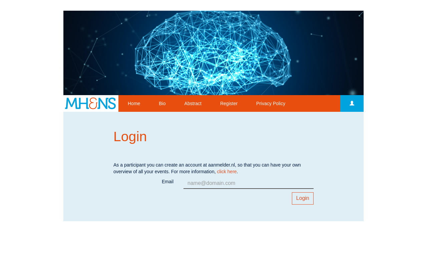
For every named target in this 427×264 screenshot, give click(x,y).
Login (302, 198)
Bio (162, 103)
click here (227, 171)
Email (167, 181)
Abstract (192, 103)
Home (134, 103)
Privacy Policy (270, 103)
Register (229, 103)
